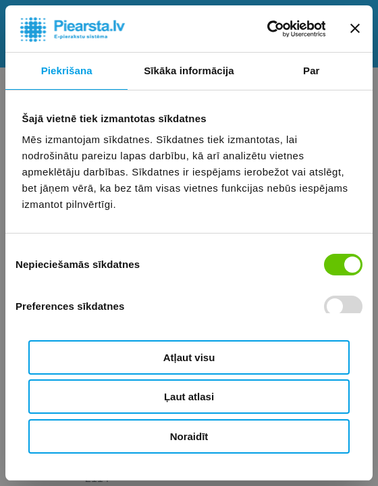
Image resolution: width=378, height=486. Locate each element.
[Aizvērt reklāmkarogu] (355, 28)
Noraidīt (189, 436)
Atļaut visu (189, 357)
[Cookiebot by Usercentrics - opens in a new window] (266, 29)
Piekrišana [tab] (66, 70)
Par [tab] (311, 70)
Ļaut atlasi (189, 396)
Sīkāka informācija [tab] (189, 70)
